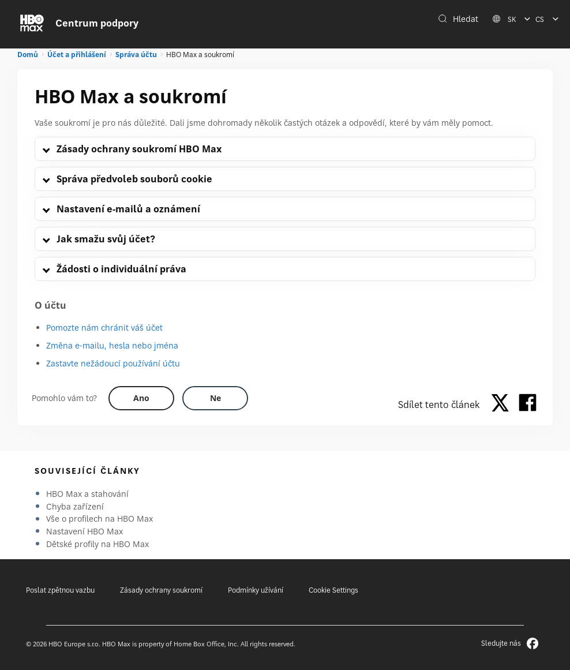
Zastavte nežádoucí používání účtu (113, 363)
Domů (27, 54)
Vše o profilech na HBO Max (99, 518)
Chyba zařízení (75, 506)
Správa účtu (136, 54)
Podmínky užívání (255, 590)
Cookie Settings (333, 590)
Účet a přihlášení (76, 54)
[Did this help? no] (215, 398)
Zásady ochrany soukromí (161, 590)
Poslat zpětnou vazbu (60, 590)
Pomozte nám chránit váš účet (104, 327)
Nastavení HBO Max (84, 531)
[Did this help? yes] (141, 398)
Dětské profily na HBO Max (97, 543)
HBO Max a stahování (87, 493)
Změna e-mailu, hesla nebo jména (112, 345)
